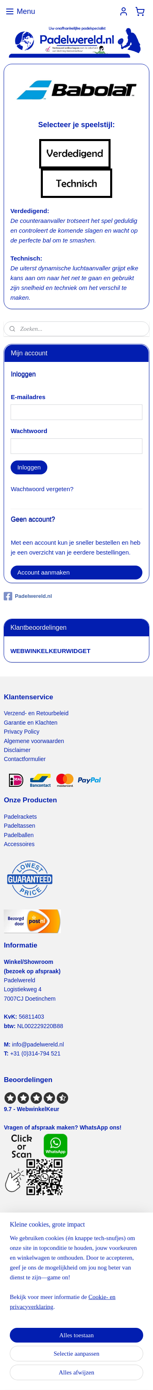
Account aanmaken (43, 572)
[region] (76, 1275)
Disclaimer (17, 750)
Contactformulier (25, 759)
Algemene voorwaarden (34, 741)
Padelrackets (20, 816)
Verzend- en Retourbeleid (36, 713)
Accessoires (19, 844)
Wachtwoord (29, 430)
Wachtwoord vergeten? (42, 488)
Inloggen (29, 467)
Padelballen (18, 835)
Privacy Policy (21, 731)
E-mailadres (28, 396)
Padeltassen (19, 825)
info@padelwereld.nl (38, 1044)
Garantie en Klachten (30, 722)
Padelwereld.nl (28, 596)
